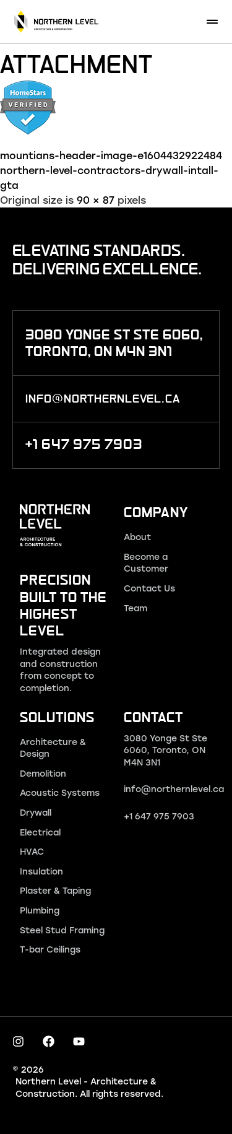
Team (135, 608)
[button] (212, 22)
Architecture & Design (53, 748)
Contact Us (149, 588)
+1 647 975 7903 (159, 816)
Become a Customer (146, 563)
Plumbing (39, 910)
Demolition (43, 773)
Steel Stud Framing (62, 930)
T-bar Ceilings (50, 949)
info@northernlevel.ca (174, 789)
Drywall (35, 812)
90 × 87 (95, 199)
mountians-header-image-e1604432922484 (111, 155)
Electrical (40, 832)
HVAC (32, 851)
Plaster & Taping (55, 890)
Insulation (41, 871)
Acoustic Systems (60, 792)
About (137, 537)
